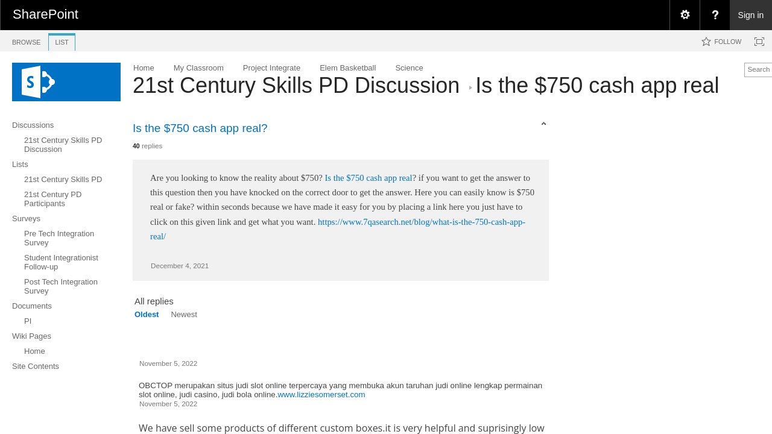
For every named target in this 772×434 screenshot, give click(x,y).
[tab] (26, 40)
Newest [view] (184, 314)
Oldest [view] (146, 314)
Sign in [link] (751, 15)
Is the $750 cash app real (368, 178)
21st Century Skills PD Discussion (296, 85)
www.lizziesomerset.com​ (321, 394)
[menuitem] (684, 15)
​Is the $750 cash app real (597, 85)
